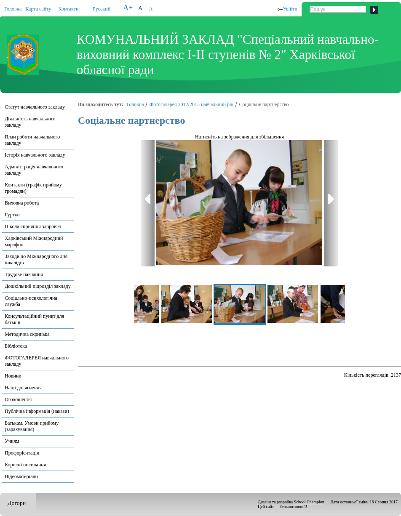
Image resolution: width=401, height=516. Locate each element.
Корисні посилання (25, 465)
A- (152, 9)
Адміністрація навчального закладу (34, 170)
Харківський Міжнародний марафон (34, 241)
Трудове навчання (24, 274)
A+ (128, 7)
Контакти (69, 9)
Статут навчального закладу (35, 107)
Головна (12, 9)
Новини (13, 376)
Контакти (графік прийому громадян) (33, 188)
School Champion (309, 502)
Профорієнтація (22, 453)
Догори (17, 503)
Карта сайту (38, 9)
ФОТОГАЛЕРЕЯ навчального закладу (37, 361)
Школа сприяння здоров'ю (33, 226)
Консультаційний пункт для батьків (34, 319)
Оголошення (18, 399)
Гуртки (12, 215)
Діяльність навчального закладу (30, 122)
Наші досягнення (23, 388)
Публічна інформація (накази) (37, 411)
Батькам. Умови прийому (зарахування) (32, 426)
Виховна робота (22, 203)
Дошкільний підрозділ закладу (37, 286)
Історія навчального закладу (35, 155)
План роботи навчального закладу (32, 140)
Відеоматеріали (21, 476)
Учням (12, 441)
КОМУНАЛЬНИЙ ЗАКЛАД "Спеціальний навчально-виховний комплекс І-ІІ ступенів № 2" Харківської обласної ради (228, 54)
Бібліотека (16, 346)
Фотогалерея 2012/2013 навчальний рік (192, 104)
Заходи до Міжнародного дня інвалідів (36, 259)
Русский (101, 9)
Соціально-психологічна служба (31, 301)
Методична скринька (27, 334)
